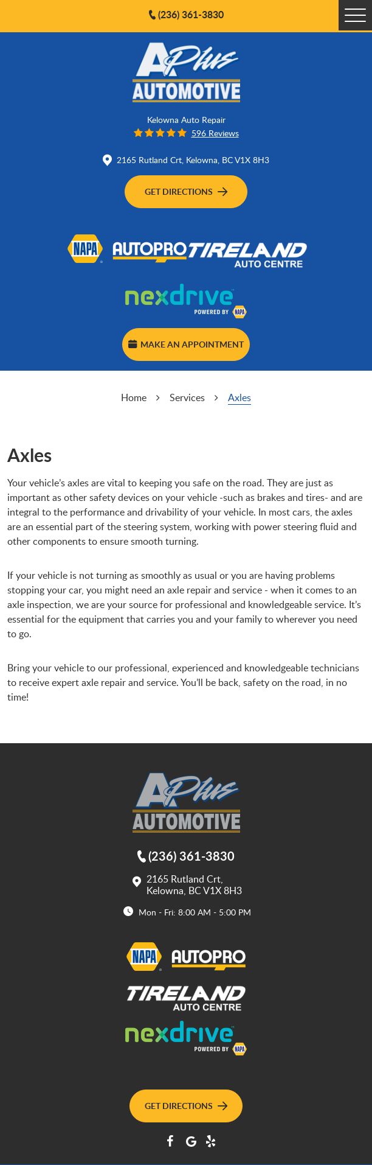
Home (133, 397)
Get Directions (186, 191)
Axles (239, 397)
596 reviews (215, 133)
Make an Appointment (186, 344)
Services (187, 397)
